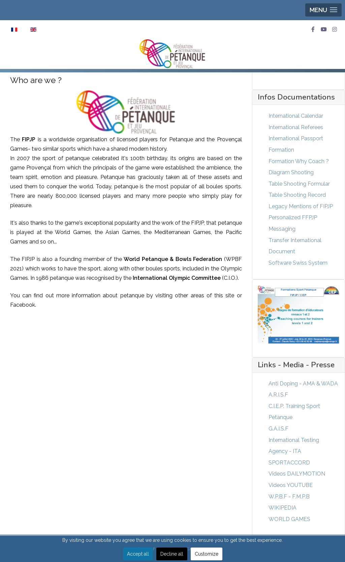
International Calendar (296, 116)
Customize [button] (206, 554)
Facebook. (23, 305)
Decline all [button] (171, 554)
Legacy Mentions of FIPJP (301, 206)
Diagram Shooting (291, 172)
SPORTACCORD (289, 462)
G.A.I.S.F (278, 428)
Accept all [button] (138, 554)
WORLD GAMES (289, 519)
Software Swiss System (298, 263)
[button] (323, 9)
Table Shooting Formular (299, 184)
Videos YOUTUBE (291, 485)
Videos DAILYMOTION (297, 474)
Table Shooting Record (297, 195)
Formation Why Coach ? (299, 161)
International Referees (296, 127)
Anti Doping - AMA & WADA (303, 383)
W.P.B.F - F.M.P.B (289, 496)
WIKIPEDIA (282, 507)
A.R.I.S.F (278, 394)
